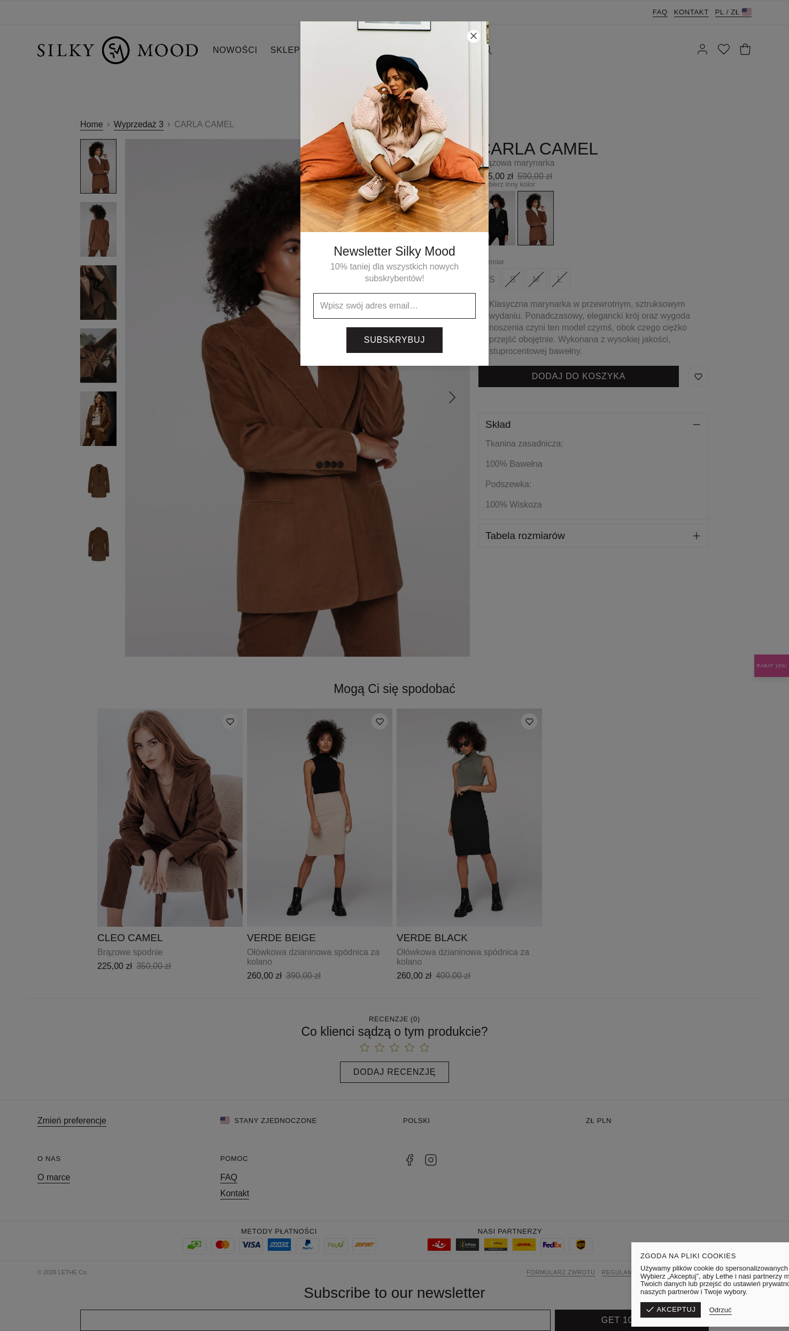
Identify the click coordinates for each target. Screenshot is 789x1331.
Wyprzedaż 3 (139, 124)
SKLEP (285, 50)
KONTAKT (443, 50)
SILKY (396, 50)
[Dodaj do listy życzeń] (229, 721)
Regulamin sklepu (634, 1272)
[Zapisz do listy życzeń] (698, 376)
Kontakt (691, 12)
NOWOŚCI (235, 50)
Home (91, 124)
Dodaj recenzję (394, 1071)
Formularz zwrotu (561, 1272)
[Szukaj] (486, 50)
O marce (53, 1177)
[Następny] (452, 398)
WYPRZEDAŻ (341, 50)
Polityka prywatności (712, 1272)
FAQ (660, 12)
